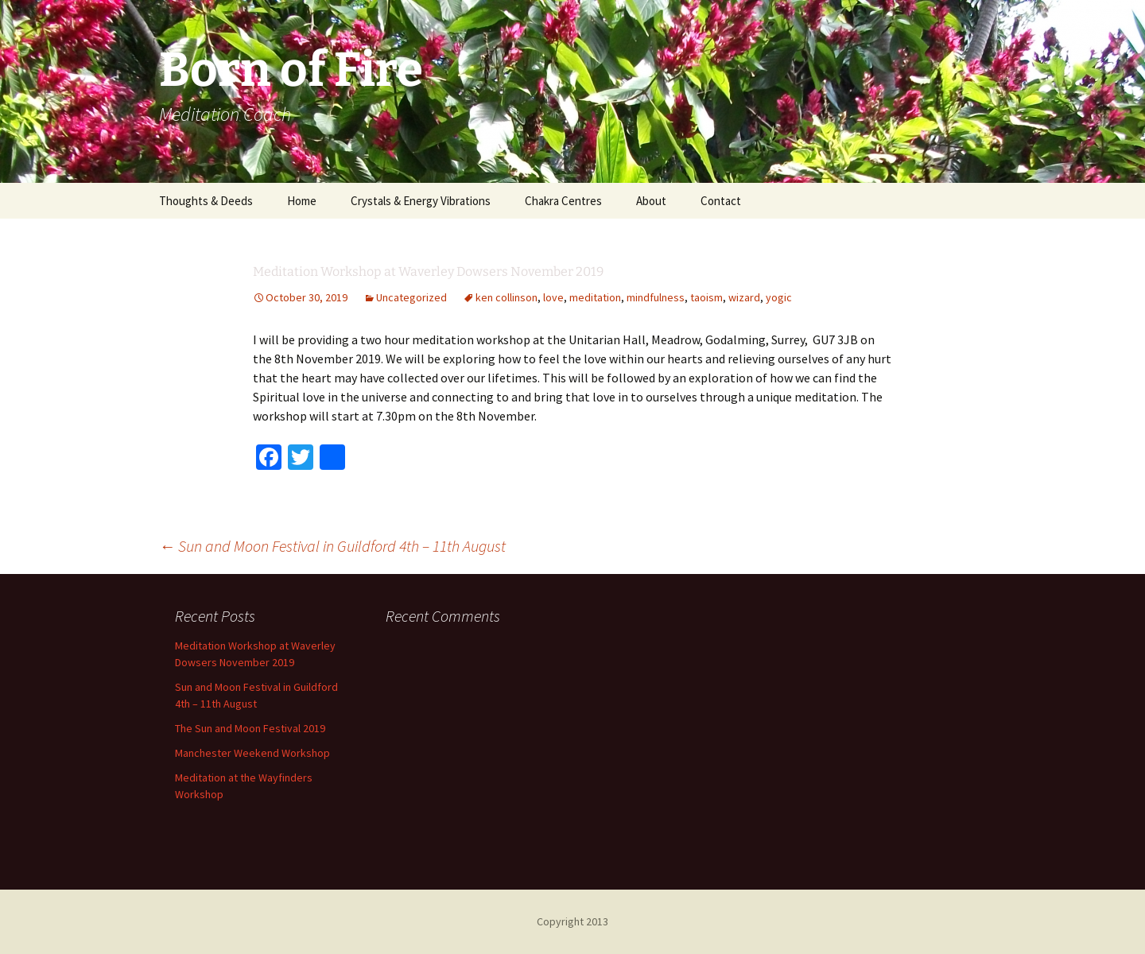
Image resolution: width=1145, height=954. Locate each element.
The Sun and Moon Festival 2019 (250, 728)
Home (301, 200)
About (651, 200)
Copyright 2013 (572, 921)
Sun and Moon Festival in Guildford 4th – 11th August (332, 546)
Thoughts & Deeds (206, 200)
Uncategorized (411, 297)
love (553, 297)
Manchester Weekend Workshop (252, 753)
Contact (721, 200)
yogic (779, 297)
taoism (706, 297)
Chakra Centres (563, 200)
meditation (595, 297)
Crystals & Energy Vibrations (421, 200)
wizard (744, 297)
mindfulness (656, 297)
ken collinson (506, 297)
